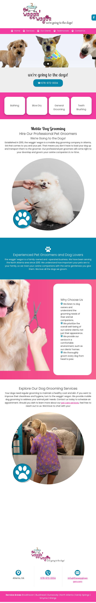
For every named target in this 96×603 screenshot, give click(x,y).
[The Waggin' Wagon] (48, 14)
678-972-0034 (48, 578)
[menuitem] (15, 31)
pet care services (70, 402)
